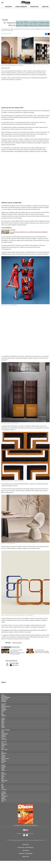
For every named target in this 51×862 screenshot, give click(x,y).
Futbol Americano (4, 733)
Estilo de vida (3, 789)
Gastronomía (3, 793)
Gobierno (3, 719)
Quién (2, 772)
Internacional (3, 709)
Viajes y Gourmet (4, 749)
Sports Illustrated (5, 730)
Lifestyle (3, 737)
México (2, 720)
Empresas (3, 705)
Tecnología (3, 710)
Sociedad (3, 727)
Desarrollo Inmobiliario (21, 6)
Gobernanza (3, 755)
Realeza (2, 775)
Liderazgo (3, 767)
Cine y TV (2, 746)
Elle (2, 784)
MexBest (3, 792)
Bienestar (3, 798)
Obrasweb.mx (27, 835)
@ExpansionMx (15, 665)
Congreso (3, 722)
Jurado (2, 801)
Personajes (3, 797)
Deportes (3, 745)
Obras (2, 695)
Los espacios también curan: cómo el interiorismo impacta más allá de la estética (17, 652)
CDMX (2, 723)
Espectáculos (3, 773)
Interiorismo (5, 20)
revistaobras (24, 835)
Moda (2, 777)
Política (3, 718)
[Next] (48, 650)
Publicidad (25, 844)
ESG (2, 713)
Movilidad (3, 757)
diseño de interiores (17, 642)
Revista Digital (4, 739)
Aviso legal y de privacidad (25, 847)
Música (2, 748)
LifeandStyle (3, 715)
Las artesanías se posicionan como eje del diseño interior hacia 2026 (42, 651)
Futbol (2, 731)
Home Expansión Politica (5, 706)
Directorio (25, 856)
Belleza (2, 779)
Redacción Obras (14, 663)
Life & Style (4, 741)
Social (2, 754)
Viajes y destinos (4, 795)
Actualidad (3, 766)
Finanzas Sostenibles (5, 758)
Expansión (3, 704)
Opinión (2, 726)
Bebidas (2, 794)
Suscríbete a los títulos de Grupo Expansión (25, 825)
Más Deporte (3, 736)
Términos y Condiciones (25, 853)
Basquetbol (3, 735)
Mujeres (2, 714)
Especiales (3, 770)
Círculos (3, 776)
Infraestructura (34, 6)
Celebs (2, 788)
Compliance (25, 850)
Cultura (2, 781)
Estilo (2, 742)
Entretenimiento (4, 744)
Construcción (8, 6)
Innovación (3, 759)
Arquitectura (45, 6)
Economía (3, 707)
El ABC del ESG (3, 761)
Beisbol (2, 732)
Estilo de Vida (3, 799)
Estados (2, 724)
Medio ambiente (4, 753)
